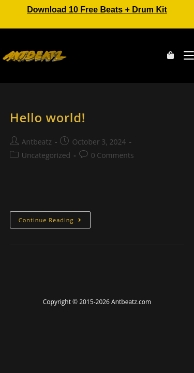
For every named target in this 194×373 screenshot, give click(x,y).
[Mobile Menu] (185, 55)
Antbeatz (37, 142)
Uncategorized (46, 155)
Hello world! (47, 117)
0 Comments (112, 155)
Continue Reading (55, 217)
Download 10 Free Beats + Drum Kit (97, 9)
